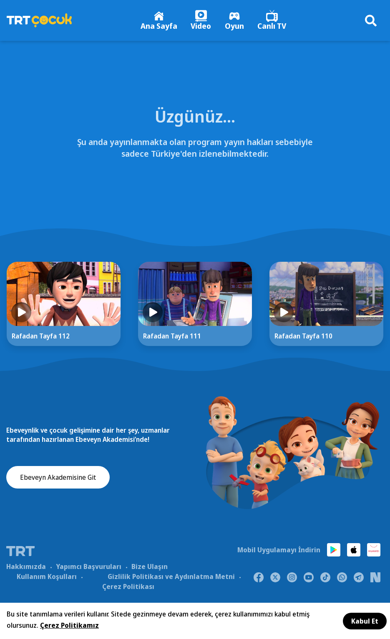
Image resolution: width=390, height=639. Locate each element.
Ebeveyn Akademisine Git (58, 486)
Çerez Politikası (128, 591)
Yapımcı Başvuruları (88, 571)
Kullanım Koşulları (47, 581)
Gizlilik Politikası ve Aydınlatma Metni (171, 581)
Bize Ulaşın (149, 571)
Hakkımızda (26, 571)
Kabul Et (364, 621)
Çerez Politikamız (69, 625)
